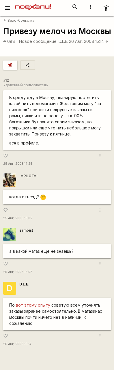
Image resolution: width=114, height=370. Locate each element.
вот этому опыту (33, 305)
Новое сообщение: (38, 41)
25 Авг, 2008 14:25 (17, 164)
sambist (26, 230)
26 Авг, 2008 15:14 (88, 41)
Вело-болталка (19, 20)
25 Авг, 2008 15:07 (17, 272)
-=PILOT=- (28, 176)
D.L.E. (63, 41)
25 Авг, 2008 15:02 (17, 218)
